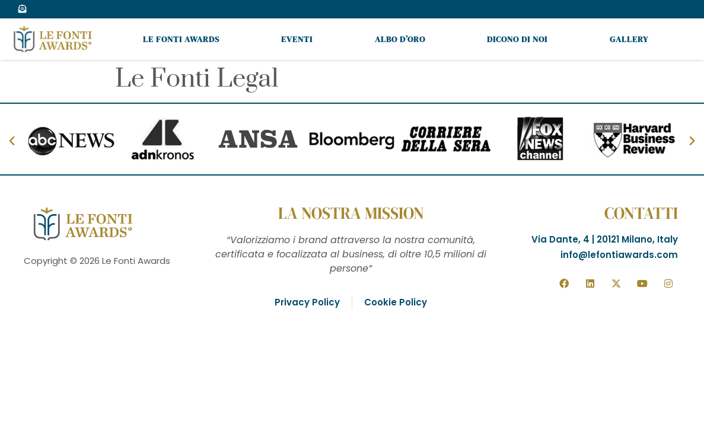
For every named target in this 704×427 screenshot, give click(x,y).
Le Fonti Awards (181, 39)
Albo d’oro (400, 39)
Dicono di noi (517, 39)
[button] (12, 141)
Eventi (297, 39)
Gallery (629, 39)
